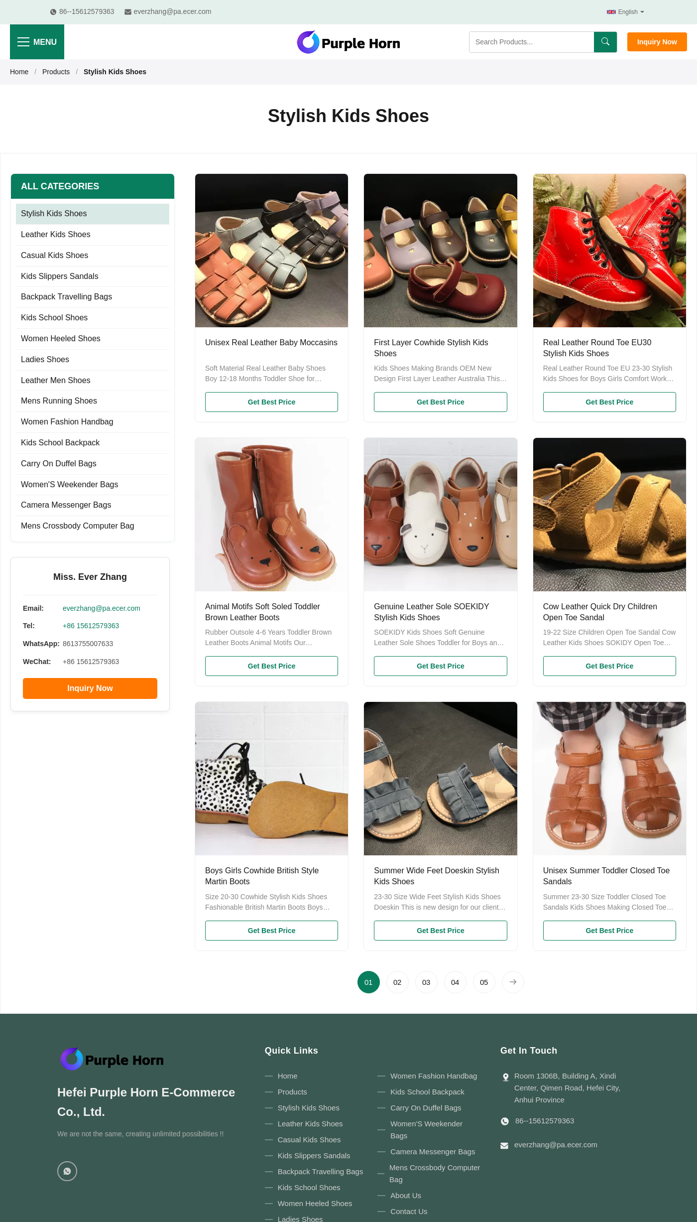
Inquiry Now (657, 42)
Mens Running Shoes (59, 401)
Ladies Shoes (45, 359)
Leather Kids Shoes (56, 234)
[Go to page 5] (484, 982)
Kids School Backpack (60, 442)
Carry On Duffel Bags (59, 463)
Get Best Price (272, 402)
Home (19, 72)
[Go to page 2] (397, 982)
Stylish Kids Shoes (54, 213)
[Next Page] (513, 982)
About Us (405, 1195)
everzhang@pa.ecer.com (101, 608)
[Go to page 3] (426, 982)
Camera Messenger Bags (66, 505)
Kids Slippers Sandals (60, 276)
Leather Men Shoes (56, 380)
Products (56, 72)
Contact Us (408, 1211)
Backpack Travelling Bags (66, 296)
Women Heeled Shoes (61, 338)
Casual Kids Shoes (54, 255)
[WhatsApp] (67, 1171)
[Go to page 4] (455, 982)
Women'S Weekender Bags (69, 484)
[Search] (605, 42)
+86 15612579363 (91, 626)
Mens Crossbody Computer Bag (77, 526)
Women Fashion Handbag (67, 421)
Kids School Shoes (54, 317)
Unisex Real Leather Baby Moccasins (271, 342)
